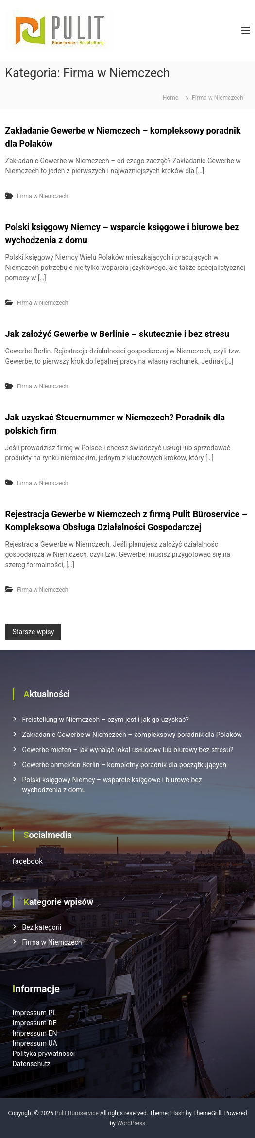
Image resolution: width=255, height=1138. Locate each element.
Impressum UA (35, 1043)
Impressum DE (35, 1023)
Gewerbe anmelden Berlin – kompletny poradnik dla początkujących (124, 765)
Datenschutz (32, 1064)
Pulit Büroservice (77, 1113)
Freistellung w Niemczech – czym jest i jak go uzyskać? (105, 719)
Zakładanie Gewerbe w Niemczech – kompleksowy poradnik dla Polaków (132, 734)
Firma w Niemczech (42, 196)
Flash (177, 1113)
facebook (28, 861)
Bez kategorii (42, 927)
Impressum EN (35, 1033)
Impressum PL (34, 1013)
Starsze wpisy (33, 632)
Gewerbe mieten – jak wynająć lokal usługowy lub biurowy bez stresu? (128, 749)
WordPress (131, 1123)
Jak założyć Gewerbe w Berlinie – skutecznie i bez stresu (117, 334)
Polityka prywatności (44, 1053)
